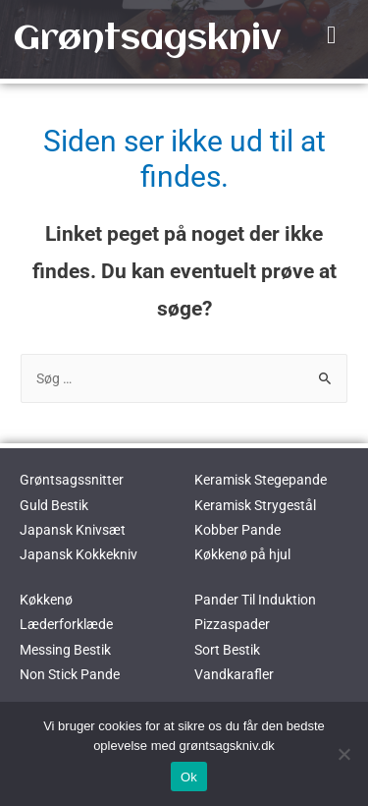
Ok (189, 777)
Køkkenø (46, 599)
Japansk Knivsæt (73, 530)
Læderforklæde (66, 624)
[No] (343, 754)
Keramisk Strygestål (255, 505)
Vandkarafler (234, 674)
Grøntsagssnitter (72, 480)
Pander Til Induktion (255, 599)
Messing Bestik (65, 650)
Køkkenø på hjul (242, 554)
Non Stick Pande (70, 674)
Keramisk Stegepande (260, 480)
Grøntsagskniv (147, 39)
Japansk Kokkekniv (78, 554)
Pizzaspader (232, 624)
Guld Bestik (54, 505)
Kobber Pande (237, 530)
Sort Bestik (227, 650)
